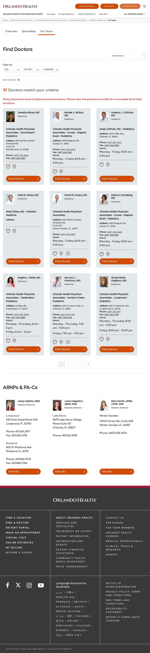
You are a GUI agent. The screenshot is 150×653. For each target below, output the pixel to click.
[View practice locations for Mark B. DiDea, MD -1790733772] (15, 231)
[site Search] (128, 56)
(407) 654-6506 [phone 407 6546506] (67, 149)
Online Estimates (19, 542)
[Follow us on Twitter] (18, 584)
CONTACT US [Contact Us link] (115, 517)
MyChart (107, 6)
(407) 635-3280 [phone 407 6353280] (21, 155)
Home (5, 20)
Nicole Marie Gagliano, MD (118, 279)
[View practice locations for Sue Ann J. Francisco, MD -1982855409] (61, 342)
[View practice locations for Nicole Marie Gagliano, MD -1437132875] (108, 339)
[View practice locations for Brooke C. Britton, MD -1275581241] (61, 171)
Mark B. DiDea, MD (28, 195)
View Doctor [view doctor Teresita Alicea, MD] (16, 178)
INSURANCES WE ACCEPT (74, 531)
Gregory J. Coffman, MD (122, 114)
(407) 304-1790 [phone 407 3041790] (67, 314)
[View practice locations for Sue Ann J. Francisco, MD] (68, 342)
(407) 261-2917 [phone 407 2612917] (114, 311)
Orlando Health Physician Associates (23, 14)
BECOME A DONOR (19, 552)
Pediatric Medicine (97, 20)
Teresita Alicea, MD (28, 112)
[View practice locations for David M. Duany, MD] (68, 253)
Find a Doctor (17, 522)
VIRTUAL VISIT (16, 537)
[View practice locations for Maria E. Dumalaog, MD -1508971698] (108, 254)
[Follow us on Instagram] (29, 585)
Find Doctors (117, 56)
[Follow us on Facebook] (8, 585)
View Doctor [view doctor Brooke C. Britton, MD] (62, 178)
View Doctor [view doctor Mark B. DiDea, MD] (16, 261)
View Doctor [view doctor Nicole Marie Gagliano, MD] (109, 349)
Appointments (85, 6)
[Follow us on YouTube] (41, 585)
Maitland (11, 443)
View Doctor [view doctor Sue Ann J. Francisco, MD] (62, 349)
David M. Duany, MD (75, 195)
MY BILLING (14, 547)
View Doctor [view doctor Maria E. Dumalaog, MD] (109, 261)
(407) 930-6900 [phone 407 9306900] (21, 314)
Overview (51, 14)
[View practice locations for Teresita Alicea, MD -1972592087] (15, 166)
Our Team (46, 31)
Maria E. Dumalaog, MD (122, 197)
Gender (28, 69)
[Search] (144, 6)
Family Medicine (65, 14)
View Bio (13, 471)
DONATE (112, 554)
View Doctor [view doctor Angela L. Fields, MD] (16, 349)
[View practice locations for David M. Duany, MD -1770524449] (61, 253)
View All (102, 14)
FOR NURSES (114, 522)
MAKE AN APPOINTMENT (23, 532)
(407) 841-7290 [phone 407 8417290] (114, 142)
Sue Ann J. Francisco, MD (72, 279)
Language (48, 69)
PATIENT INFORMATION (72, 536)
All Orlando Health (133, 14)
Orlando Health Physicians (22, 20)
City (6, 69)
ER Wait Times (129, 6)
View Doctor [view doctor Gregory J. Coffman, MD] (109, 178)
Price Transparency (72, 566)
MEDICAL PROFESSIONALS (124, 541)
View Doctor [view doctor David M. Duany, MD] (62, 261)
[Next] (88, 364)
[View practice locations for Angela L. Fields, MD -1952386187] (15, 340)
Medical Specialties (78, 20)
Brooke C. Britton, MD (74, 114)
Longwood (12, 415)
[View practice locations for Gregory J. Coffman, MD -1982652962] (108, 164)
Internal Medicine (86, 14)
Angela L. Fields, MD (29, 277)
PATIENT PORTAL (18, 527)
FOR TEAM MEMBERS (120, 527)
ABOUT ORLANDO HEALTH (74, 517)
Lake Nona (59, 415)
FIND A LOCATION (18, 517)
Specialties (29, 31)
